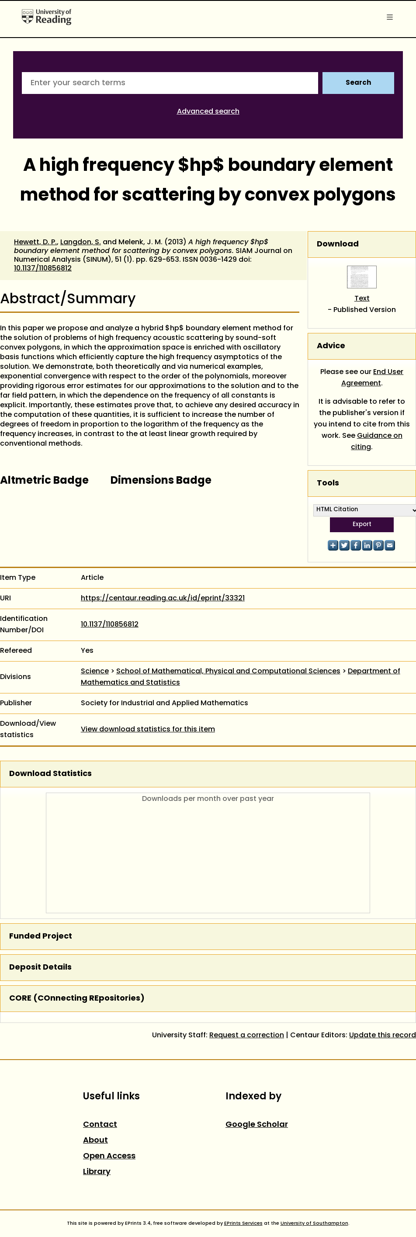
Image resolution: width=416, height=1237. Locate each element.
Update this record (382, 1035)
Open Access (109, 1156)
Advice (331, 346)
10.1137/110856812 (43, 268)
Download (338, 244)
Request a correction (246, 1035)
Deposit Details (40, 967)
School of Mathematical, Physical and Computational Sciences (228, 671)
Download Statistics (50, 774)
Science (95, 671)
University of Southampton (314, 1223)
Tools (328, 483)
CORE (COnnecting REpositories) (77, 998)
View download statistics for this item (148, 729)
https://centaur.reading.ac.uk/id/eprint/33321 (163, 598)
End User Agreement (372, 378)
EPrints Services (243, 1223)
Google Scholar (256, 1125)
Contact (100, 1125)
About (95, 1140)
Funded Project (40, 936)
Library (97, 1172)
